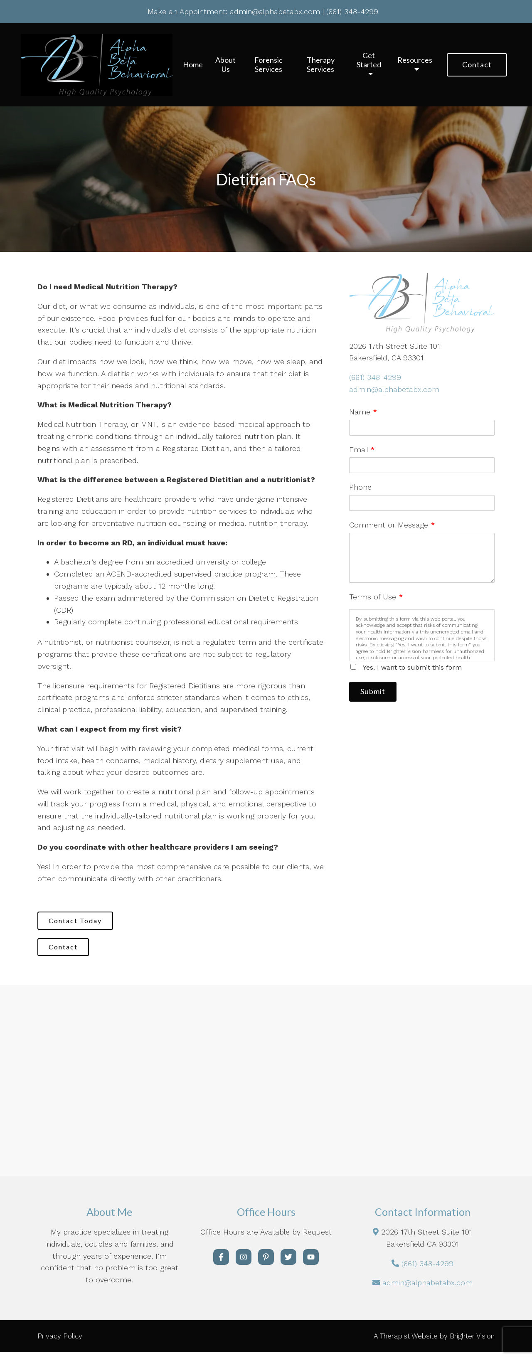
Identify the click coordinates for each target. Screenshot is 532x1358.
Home (193, 64)
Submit (377, 692)
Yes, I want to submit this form (412, 667)
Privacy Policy (59, 1342)
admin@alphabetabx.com (394, 389)
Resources (414, 60)
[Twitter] (288, 1262)
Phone (360, 487)
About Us (225, 65)
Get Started (369, 60)
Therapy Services (321, 65)
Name (363, 411)
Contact (477, 64)
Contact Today (79, 922)
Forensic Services (268, 65)
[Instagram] (243, 1262)
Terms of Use (376, 596)
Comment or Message (392, 524)
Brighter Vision (472, 1342)
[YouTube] (311, 1262)
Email (362, 449)
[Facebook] (221, 1262)
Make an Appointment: (187, 11)
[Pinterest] (266, 1262)
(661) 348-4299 (375, 377)
